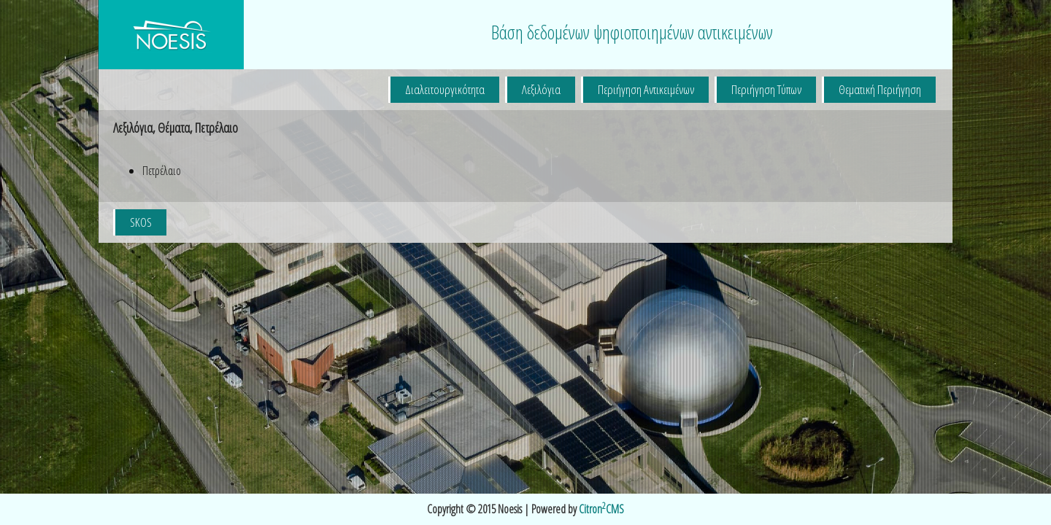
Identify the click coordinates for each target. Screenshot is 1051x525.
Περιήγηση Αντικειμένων (646, 89)
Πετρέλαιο (161, 171)
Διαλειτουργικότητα (445, 89)
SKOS (141, 222)
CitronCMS (601, 509)
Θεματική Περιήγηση (880, 89)
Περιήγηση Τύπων (766, 89)
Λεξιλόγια (541, 89)
